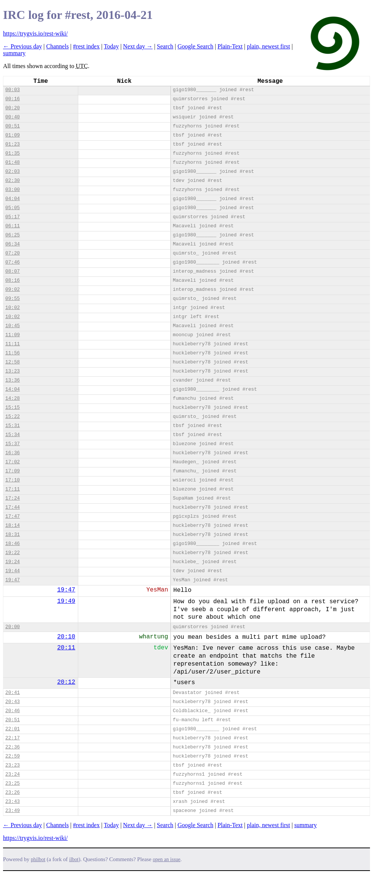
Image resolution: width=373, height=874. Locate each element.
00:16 (12, 99)
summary (14, 53)
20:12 (66, 682)
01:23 (12, 144)
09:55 (12, 298)
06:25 (12, 235)
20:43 (12, 702)
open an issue (166, 859)
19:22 (12, 553)
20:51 (12, 720)
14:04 (12, 389)
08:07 (12, 271)
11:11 (12, 344)
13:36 (12, 380)
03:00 (12, 189)
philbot (38, 859)
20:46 (12, 711)
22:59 (12, 756)
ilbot (74, 859)
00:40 (12, 117)
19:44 (12, 571)
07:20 (12, 253)
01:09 (12, 135)
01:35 (12, 153)
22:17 (12, 738)
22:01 (12, 729)
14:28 (12, 398)
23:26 (12, 792)
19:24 (12, 562)
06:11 (12, 226)
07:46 (12, 262)
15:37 (12, 444)
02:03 (12, 171)
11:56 (12, 353)
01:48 (12, 162)
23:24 (12, 774)
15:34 (12, 435)
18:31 (12, 534)
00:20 (12, 108)
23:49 (12, 810)
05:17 (12, 217)
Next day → (138, 46)
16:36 (12, 453)
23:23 (12, 765)
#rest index (86, 46)
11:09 (12, 335)
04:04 (12, 199)
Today (111, 46)
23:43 (12, 801)
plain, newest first (268, 46)
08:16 (12, 280)
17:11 (12, 489)
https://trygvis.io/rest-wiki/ (35, 33)
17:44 (12, 507)
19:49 (66, 601)
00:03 (12, 90)
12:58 (12, 362)
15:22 (12, 416)
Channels (57, 46)
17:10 (12, 480)
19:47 (12, 580)
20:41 (12, 692)
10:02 (12, 307)
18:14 (12, 525)
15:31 (12, 425)
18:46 (12, 543)
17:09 (12, 471)
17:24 (12, 498)
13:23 (12, 371)
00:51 (12, 126)
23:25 (12, 783)
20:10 (66, 636)
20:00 (12, 627)
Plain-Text (230, 46)
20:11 (66, 647)
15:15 (12, 407)
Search (165, 46)
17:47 (12, 516)
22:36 (12, 747)
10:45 (12, 326)
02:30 (12, 180)
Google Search (196, 46)
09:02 (12, 289)
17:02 (12, 462)
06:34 (12, 244)
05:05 (12, 208)
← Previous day (22, 46)
